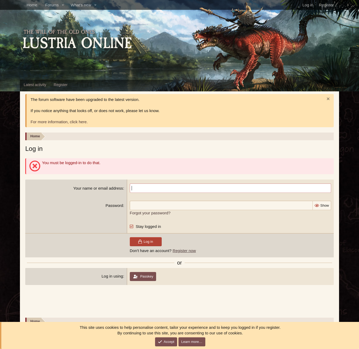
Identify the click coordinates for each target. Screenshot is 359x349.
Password (114, 205)
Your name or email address (98, 188)
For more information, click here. (59, 122)
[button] (63, 5)
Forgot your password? (150, 213)
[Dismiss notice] (327, 99)
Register (61, 85)
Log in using (112, 276)
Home (32, 5)
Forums (52, 5)
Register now (184, 250)
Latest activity (35, 85)
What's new (81, 5)
